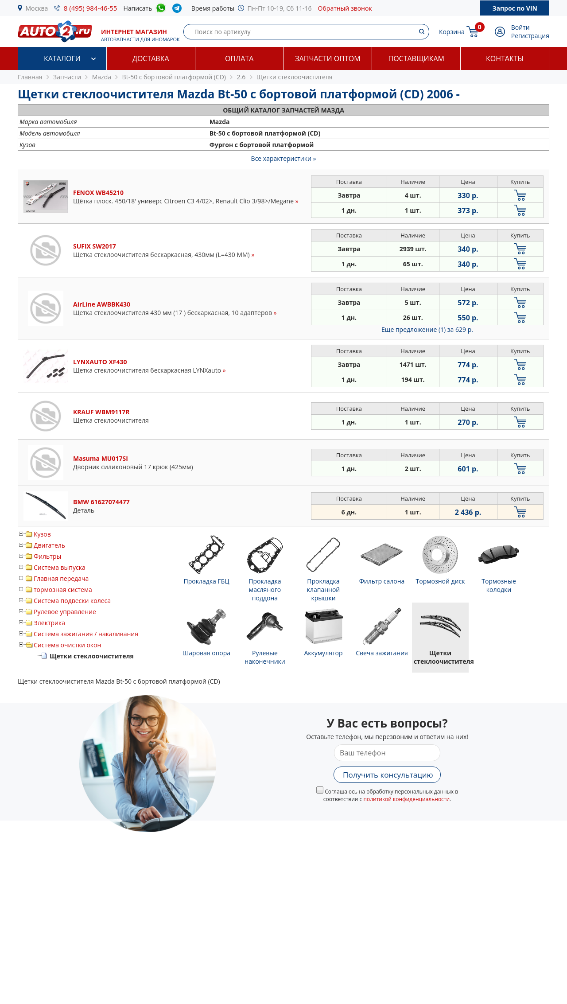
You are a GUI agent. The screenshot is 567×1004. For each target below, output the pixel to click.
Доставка (150, 58)
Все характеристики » (283, 158)
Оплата (239, 58)
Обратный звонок (345, 8)
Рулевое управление (65, 611)
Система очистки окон (67, 645)
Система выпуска (59, 567)
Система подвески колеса (72, 600)
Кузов (42, 534)
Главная (30, 77)
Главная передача (61, 578)
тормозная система (63, 589)
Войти (520, 27)
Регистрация (530, 35)
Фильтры (47, 556)
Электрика (49, 623)
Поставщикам (416, 58)
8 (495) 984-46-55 (90, 8)
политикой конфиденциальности (406, 799)
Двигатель (49, 545)
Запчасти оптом (327, 58)
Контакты (505, 58)
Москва (37, 8)
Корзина (452, 31)
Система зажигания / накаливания (86, 634)
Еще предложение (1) (427, 329)
